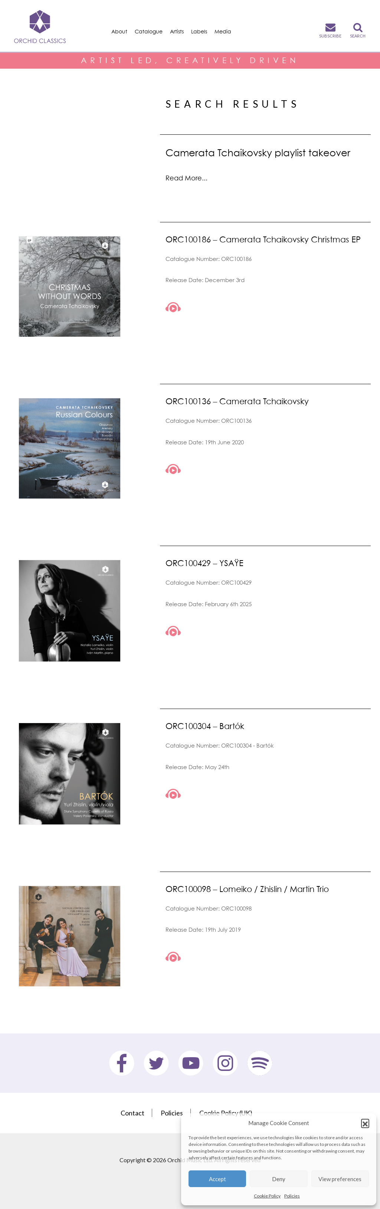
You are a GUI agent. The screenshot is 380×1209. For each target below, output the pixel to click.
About (119, 31)
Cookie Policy (267, 1196)
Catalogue (149, 31)
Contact (132, 1113)
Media (222, 31)
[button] (365, 1123)
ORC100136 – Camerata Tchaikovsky (237, 401)
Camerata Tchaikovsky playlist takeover (258, 153)
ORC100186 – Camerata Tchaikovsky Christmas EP (263, 239)
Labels (199, 31)
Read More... (186, 178)
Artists (177, 31)
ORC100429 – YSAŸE (204, 563)
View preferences (339, 1179)
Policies (292, 1196)
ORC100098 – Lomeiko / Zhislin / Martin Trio (247, 889)
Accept (217, 1179)
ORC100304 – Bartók (205, 726)
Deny (278, 1179)
